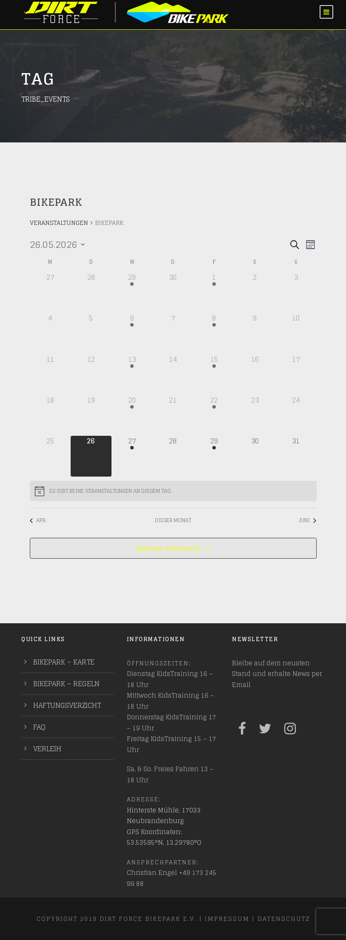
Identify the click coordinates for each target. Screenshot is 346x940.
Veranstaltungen (59, 223)
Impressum (227, 918)
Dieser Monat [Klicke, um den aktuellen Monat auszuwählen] (173, 520)
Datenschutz (283, 918)
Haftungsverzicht (67, 705)
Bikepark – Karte (63, 662)
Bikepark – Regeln (66, 684)
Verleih (47, 749)
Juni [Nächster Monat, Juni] (307, 520)
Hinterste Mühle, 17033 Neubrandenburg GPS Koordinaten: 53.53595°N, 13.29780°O (164, 826)
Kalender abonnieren (168, 548)
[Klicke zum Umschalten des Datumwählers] (57, 245)
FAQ (39, 727)
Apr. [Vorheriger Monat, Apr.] (38, 520)
